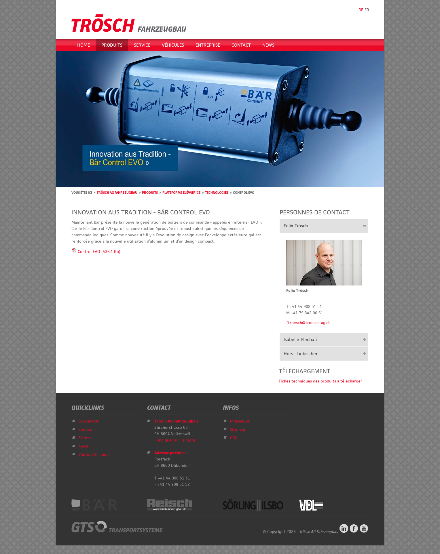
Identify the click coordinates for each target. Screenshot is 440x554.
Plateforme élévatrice (181, 192)
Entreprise (208, 45)
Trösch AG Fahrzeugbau (117, 192)
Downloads (88, 421)
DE (361, 9)
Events (85, 437)
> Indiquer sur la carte (175, 440)
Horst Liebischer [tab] (301, 354)
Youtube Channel (94, 454)
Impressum (240, 421)
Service (142, 45)
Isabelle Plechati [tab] (300, 339)
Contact (241, 45)
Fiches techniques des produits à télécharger (320, 381)
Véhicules (173, 45)
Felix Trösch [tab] (296, 226)
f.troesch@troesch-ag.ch (308, 322)
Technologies (216, 192)
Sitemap (237, 429)
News (268, 45)
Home (83, 45)
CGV (234, 437)
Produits (111, 45)
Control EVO (99, 251)
